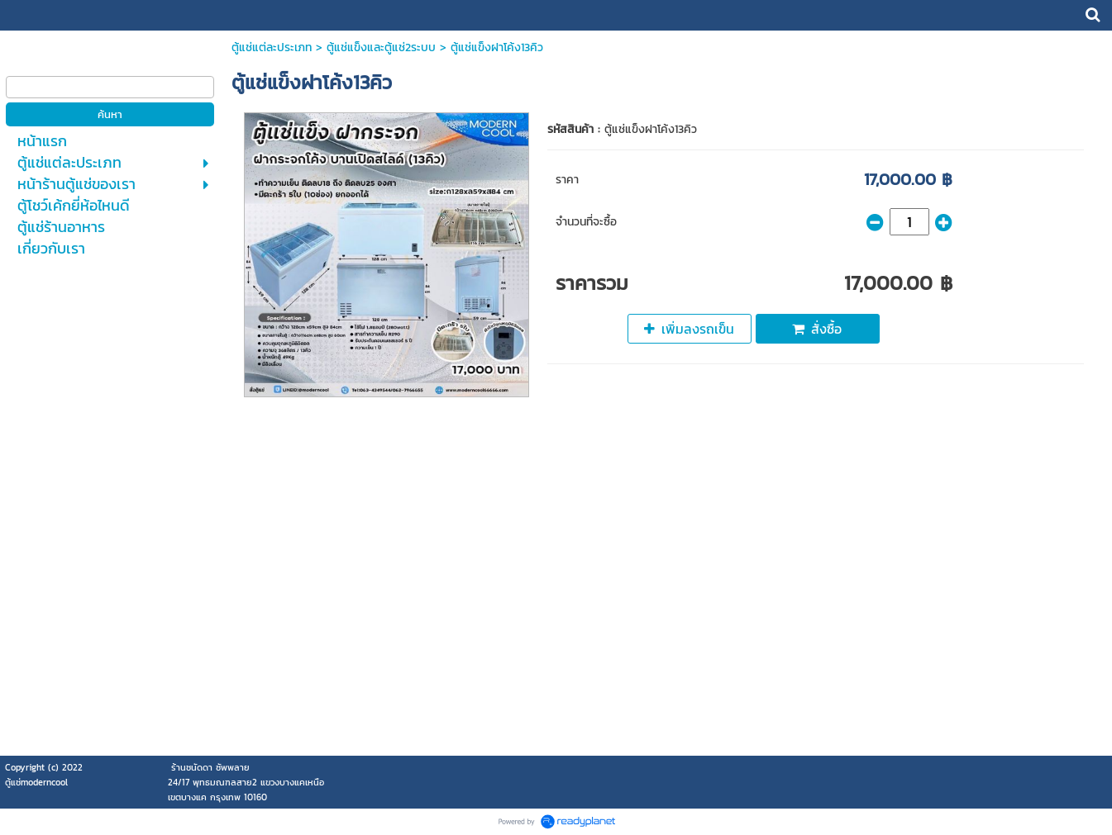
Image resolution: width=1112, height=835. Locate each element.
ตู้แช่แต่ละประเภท (271, 47)
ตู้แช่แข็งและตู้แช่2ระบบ (381, 47)
